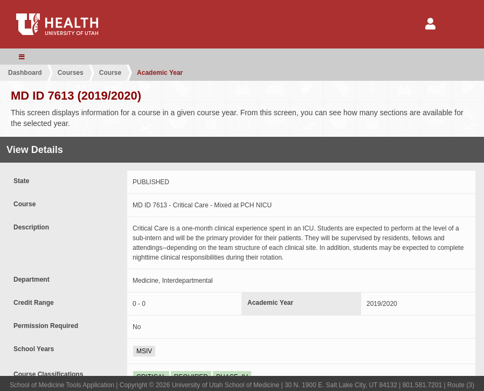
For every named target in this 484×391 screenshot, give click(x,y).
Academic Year (160, 72)
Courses (71, 72)
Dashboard (25, 72)
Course (110, 72)
